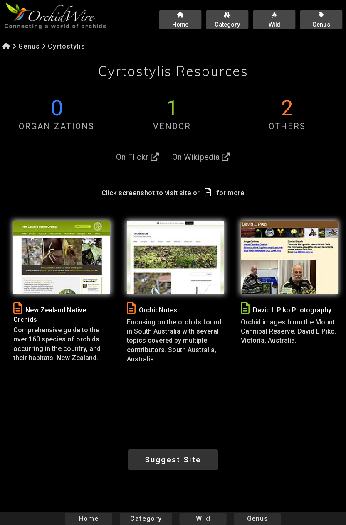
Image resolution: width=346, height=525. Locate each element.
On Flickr (137, 157)
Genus (29, 46)
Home (89, 519)
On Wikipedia (201, 157)
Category (146, 519)
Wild (203, 519)
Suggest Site (173, 459)
